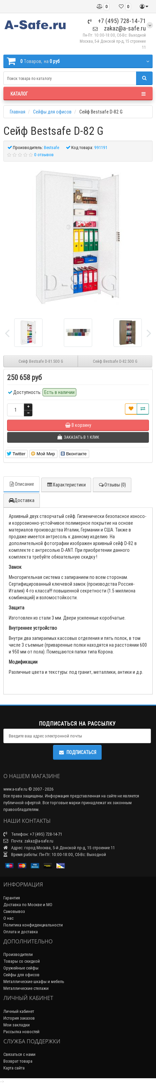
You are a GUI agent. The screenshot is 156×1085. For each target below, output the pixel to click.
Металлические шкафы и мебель (33, 981)
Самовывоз (14, 911)
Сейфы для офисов (21, 975)
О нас (8, 918)
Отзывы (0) (112, 485)
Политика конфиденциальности (33, 925)
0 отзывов (44, 155)
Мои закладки (16, 1025)
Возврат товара (17, 1061)
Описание (21, 484)
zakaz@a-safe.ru (119, 28)
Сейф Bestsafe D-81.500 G (41, 361)
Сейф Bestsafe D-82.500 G (115, 361)
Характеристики (66, 485)
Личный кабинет (18, 1011)
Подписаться (77, 752)
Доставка (21, 500)
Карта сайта (14, 1068)
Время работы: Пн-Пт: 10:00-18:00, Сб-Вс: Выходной (54, 854)
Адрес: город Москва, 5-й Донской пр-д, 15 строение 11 (59, 848)
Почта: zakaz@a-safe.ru (28, 841)
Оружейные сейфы (20, 968)
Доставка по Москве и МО (27, 904)
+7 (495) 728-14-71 (117, 21)
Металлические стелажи (26, 988)
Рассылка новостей (21, 1032)
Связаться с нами (19, 1054)
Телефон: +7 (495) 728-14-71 (32, 834)
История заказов (19, 1018)
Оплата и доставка (20, 932)
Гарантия (11, 898)
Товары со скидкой (21, 961)
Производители (18, 954)
